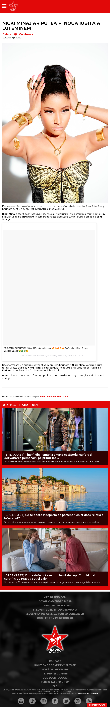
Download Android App (55, 601)
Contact (55, 661)
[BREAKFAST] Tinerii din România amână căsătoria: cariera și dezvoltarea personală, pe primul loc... (48, 456)
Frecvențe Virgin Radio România (55, 609)
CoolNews (26, 34)
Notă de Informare (55, 669)
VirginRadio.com (55, 597)
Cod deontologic (55, 677)
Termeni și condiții (55, 673)
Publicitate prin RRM (55, 682)
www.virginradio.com (87, 694)
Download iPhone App (55, 605)
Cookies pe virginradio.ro (55, 618)
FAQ (55, 686)
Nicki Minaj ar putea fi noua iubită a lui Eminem (51, 25)
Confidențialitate (97, 705)
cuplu (43, 396)
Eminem (51, 396)
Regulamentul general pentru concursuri (55, 614)
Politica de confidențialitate (55, 665)
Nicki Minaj (62, 396)
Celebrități (10, 34)
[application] (100, 6)
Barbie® (40, 355)
